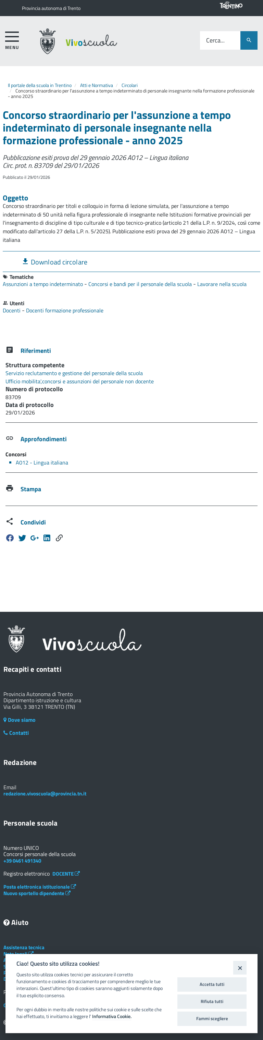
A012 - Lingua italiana (42, 462)
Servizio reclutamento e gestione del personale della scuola (74, 373)
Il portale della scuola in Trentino (40, 85)
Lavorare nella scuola (222, 284)
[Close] (240, 967)
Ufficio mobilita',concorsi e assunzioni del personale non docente (79, 381)
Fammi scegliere (212, 1018)
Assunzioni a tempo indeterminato (43, 284)
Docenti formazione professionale (64, 310)
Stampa (31, 489)
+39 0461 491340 (22, 861)
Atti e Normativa (96, 85)
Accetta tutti (212, 984)
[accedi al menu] (12, 39)
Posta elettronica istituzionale (39, 887)
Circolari (130, 85)
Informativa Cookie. (112, 1016)
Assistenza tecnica (24, 947)
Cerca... (215, 40)
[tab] (131, 261)
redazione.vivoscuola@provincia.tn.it (44, 793)
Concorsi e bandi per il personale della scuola (140, 284)
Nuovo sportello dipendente (37, 893)
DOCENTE (66, 874)
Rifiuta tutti (212, 1001)
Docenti (12, 310)
